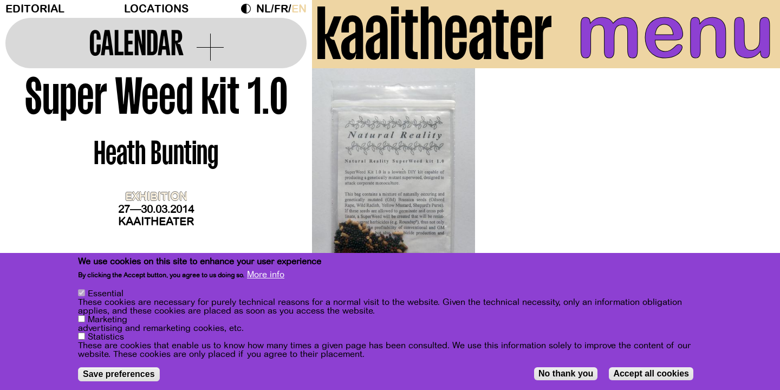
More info (265, 275)
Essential (105, 294)
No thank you (565, 374)
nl (263, 9)
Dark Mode (248, 9)
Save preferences (119, 375)
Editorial (34, 9)
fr (281, 9)
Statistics (106, 338)
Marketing (107, 320)
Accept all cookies (651, 374)
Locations (156, 9)
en (299, 9)
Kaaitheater (156, 222)
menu (675, 32)
